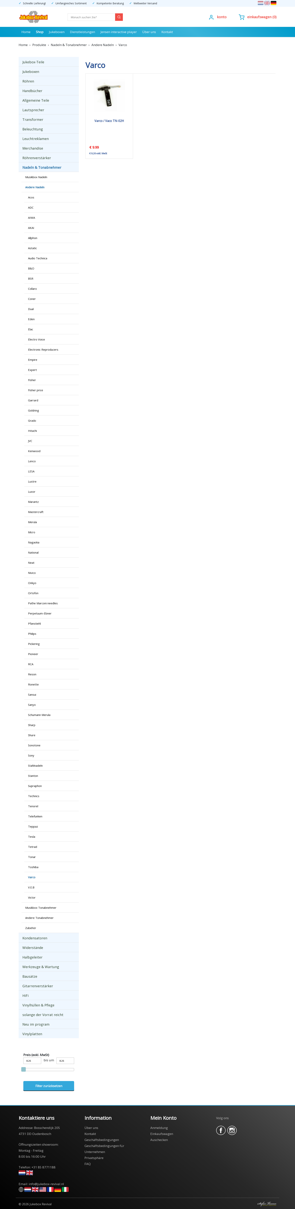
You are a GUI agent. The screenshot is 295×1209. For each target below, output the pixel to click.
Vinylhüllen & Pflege (38, 1005)
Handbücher (32, 91)
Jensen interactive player (118, 32)
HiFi (25, 995)
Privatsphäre (93, 1158)
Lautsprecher (33, 110)
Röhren (28, 81)
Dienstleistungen (82, 32)
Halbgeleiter (32, 957)
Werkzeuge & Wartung (40, 967)
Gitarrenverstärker (37, 986)
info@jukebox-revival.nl (46, 1184)
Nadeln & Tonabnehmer (41, 167)
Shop (39, 32)
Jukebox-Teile (33, 62)
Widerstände (32, 947)
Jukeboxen (57, 32)
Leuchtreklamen (35, 138)
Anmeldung (159, 1128)
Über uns (149, 32)
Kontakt (167, 32)
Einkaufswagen (259, 17)
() (257, 17)
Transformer (32, 119)
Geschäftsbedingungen (101, 1140)
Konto (222, 17)
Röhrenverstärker (36, 158)
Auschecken (159, 1140)
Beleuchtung (32, 129)
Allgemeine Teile (35, 100)
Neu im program (35, 1024)
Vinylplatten (32, 1034)
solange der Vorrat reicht (42, 1014)
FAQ (87, 1164)
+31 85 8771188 (43, 1167)
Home (25, 32)
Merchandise (32, 148)
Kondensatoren (34, 938)
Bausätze (29, 976)
